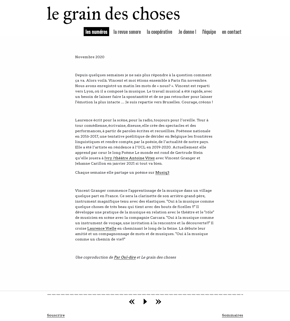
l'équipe (209, 31)
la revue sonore (127, 31)
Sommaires (232, 315)
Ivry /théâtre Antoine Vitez (129, 158)
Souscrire (56, 315)
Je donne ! (187, 31)
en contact (231, 31)
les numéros (97, 31)
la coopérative (159, 31)
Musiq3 (162, 172)
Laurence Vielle (101, 228)
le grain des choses (107, 13)
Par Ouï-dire (125, 257)
